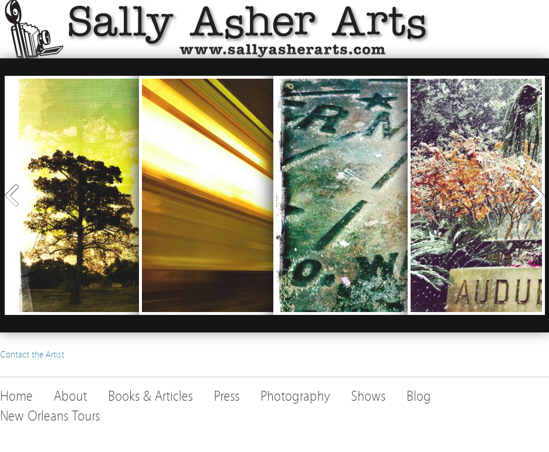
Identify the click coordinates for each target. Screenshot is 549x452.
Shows (368, 396)
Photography (295, 396)
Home (16, 396)
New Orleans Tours (50, 416)
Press (226, 396)
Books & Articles (150, 396)
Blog (418, 396)
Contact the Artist (32, 354)
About (70, 396)
